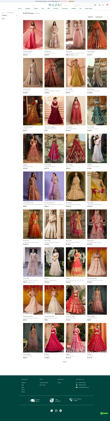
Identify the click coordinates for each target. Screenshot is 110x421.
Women (36, 8)
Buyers (59, 382)
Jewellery (55, 8)
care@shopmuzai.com (82, 387)
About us (23, 382)
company (24, 379)
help (41, 379)
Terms (23, 389)
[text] (85, 5)
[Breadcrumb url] (3, 12)
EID (80, 8)
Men (43, 8)
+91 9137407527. (63, 1)
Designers (27, 8)
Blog (22, 385)
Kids (49, 8)
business (61, 379)
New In (20, 8)
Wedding (74, 8)
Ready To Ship (88, 8)
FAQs (22, 387)
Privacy (23, 392)
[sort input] (100, 17)
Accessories (65, 8)
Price (3, 18)
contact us (80, 379)
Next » (65, 361)
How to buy (42, 385)
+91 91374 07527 (81, 382)
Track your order (44, 382)
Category (4, 15)
